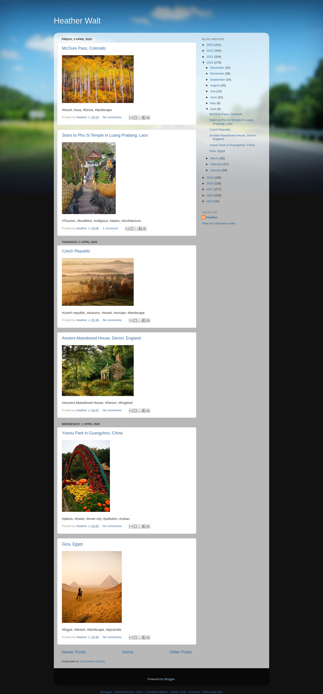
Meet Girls (178, 692)
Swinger (106, 692)
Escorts (194, 692)
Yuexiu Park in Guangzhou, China (92, 433)
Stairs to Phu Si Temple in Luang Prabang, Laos (105, 135)
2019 (210, 177)
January (216, 170)
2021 (210, 56)
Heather (212, 217)
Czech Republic (76, 251)
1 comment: (111, 228)
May (213, 103)
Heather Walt (77, 20)
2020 (210, 62)
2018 (210, 183)
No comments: (113, 117)
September (218, 79)
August (215, 85)
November (217, 73)
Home (127, 652)
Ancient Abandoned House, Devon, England (101, 338)
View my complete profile (219, 223)
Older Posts (181, 652)
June (214, 97)
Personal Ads (213, 692)
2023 (210, 44)
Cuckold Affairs (157, 692)
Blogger (169, 679)
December (217, 67)
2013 (210, 201)
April (213, 109)
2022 (210, 50)
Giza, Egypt (72, 544)
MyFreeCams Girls (129, 692)
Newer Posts (74, 652)
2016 (210, 195)
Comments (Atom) (92, 661)
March (214, 158)
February (216, 164)
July (213, 91)
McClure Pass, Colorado (84, 48)
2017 (210, 189)
